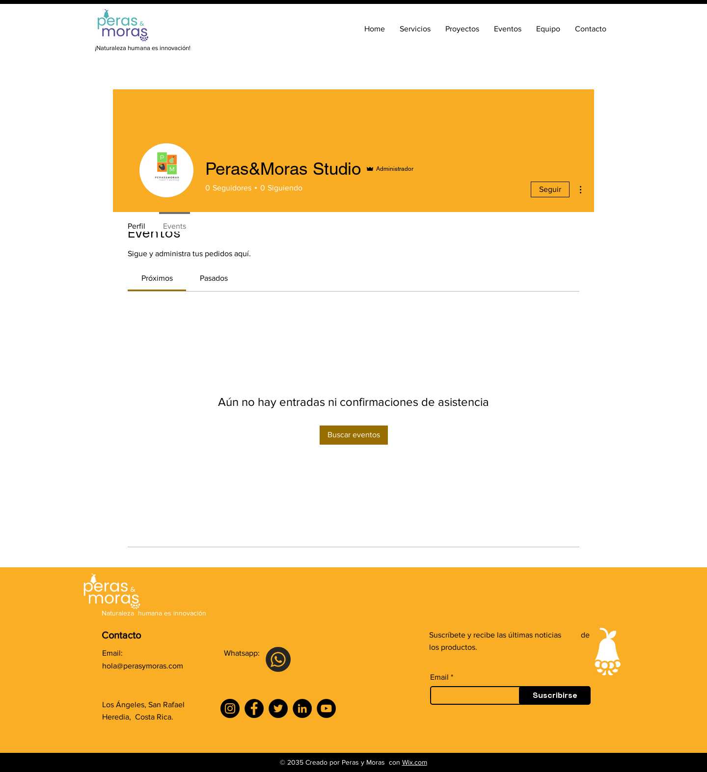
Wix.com (414, 762)
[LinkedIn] (302, 708)
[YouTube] (326, 708)
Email (439, 677)
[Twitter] (278, 708)
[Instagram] (230, 708)
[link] (157, 278)
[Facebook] (254, 708)
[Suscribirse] (555, 695)
